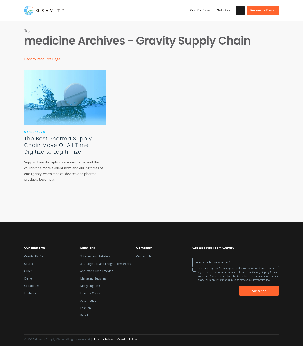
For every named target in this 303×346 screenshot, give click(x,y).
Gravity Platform (35, 256)
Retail (84, 315)
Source (29, 264)
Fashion (85, 308)
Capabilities (31, 286)
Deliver (29, 278)
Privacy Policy (261, 280)
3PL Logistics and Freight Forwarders (105, 264)
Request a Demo (262, 10)
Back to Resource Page (42, 59)
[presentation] (212, 291)
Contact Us (143, 256)
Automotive (88, 300)
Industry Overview (92, 293)
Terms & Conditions (255, 268)
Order (28, 271)
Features (30, 293)
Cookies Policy (127, 339)
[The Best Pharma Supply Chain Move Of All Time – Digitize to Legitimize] (65, 130)
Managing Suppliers (93, 278)
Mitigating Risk (90, 286)
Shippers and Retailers (95, 256)
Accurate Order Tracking (96, 271)
